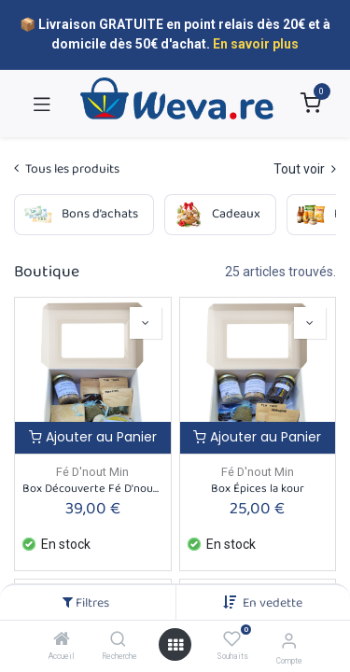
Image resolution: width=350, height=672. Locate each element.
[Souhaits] (232, 639)
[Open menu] (175, 645)
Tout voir (304, 168)
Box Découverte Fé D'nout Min (92, 489)
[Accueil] (61, 640)
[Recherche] (118, 640)
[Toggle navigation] (42, 103)
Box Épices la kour (257, 489)
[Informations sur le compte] (289, 640)
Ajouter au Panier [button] (93, 436)
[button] (272, 603)
